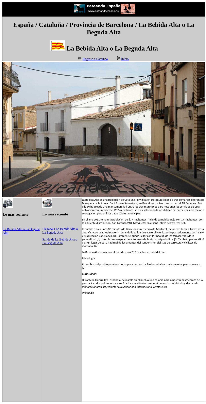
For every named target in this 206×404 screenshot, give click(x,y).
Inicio (125, 59)
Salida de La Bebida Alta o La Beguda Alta (59, 241)
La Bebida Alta (12, 229)
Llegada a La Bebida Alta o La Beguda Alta (60, 230)
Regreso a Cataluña (95, 59)
